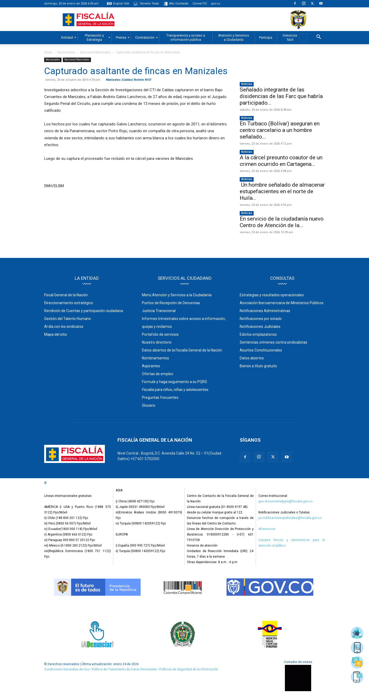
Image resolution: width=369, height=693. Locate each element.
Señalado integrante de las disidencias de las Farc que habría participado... (281, 96)
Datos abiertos (252, 358)
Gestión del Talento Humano (67, 319)
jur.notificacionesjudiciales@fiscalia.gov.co (289, 518)
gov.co (215, 3)
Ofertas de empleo (157, 374)
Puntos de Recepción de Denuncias (171, 303)
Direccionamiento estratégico (68, 303)
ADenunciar (266, 529)
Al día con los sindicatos (63, 326)
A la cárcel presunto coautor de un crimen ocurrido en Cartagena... (281, 160)
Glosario (148, 405)
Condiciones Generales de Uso (66, 669)
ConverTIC (200, 3)
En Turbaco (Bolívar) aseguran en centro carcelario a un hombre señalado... (280, 130)
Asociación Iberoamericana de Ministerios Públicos (282, 303)
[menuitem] (67, 37)
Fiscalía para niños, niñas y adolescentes (175, 390)
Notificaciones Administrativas (265, 311)
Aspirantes (151, 366)
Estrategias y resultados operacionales (272, 295)
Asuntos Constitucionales (261, 350)
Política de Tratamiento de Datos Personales (125, 669)
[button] (318, 37)
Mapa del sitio (55, 334)
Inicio (48, 52)
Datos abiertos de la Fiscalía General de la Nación (182, 350)
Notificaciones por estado (261, 319)
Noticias (246, 84)
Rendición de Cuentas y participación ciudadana (83, 311)
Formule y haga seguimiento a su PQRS (174, 382)
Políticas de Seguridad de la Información (188, 669)
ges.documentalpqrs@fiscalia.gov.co (285, 501)
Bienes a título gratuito (258, 366)
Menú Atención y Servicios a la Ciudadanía (177, 295)
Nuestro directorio (157, 342)
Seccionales (66, 52)
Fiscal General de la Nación (66, 295)
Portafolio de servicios (160, 334)
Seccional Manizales (95, 52)
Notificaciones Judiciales (260, 326)
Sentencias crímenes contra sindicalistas (273, 342)
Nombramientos (155, 358)
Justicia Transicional (159, 311)
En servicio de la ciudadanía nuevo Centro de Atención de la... (282, 222)
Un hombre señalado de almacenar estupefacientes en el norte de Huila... (282, 191)
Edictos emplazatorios (258, 334)
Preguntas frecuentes (160, 397)
